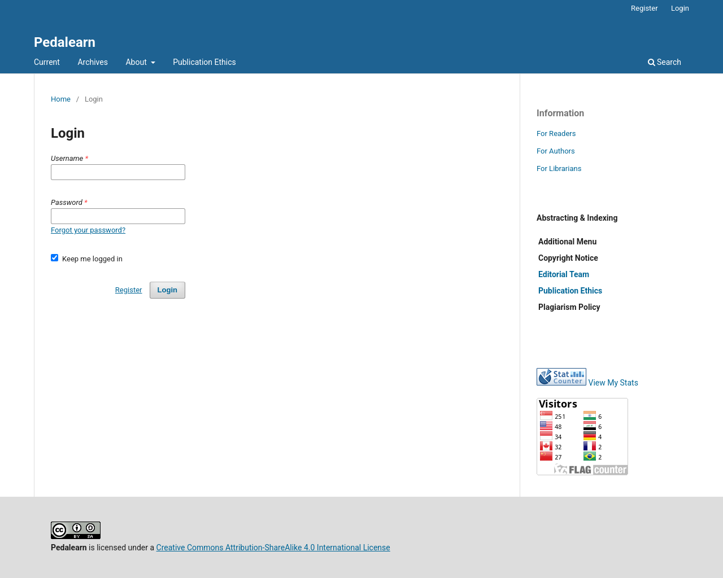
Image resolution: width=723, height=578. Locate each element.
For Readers (556, 133)
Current (47, 62)
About (137, 62)
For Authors (556, 151)
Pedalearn (64, 42)
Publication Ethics (204, 62)
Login (680, 8)
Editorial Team (563, 274)
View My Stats (613, 382)
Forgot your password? (88, 230)
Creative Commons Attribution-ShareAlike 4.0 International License (273, 547)
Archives (92, 62)
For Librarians (559, 168)
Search (664, 62)
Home (61, 99)
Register (644, 8)
